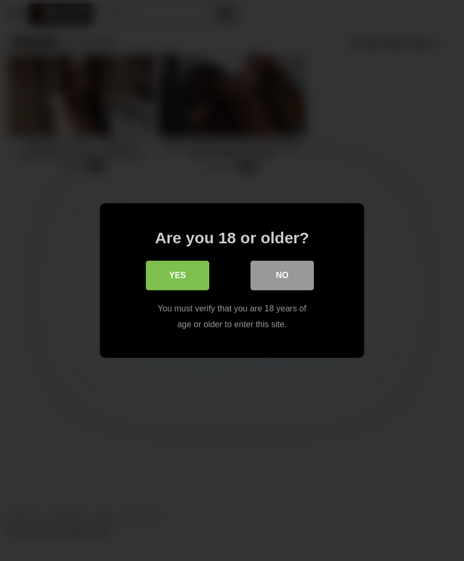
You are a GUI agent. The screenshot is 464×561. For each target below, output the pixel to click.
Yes (177, 275)
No (282, 275)
